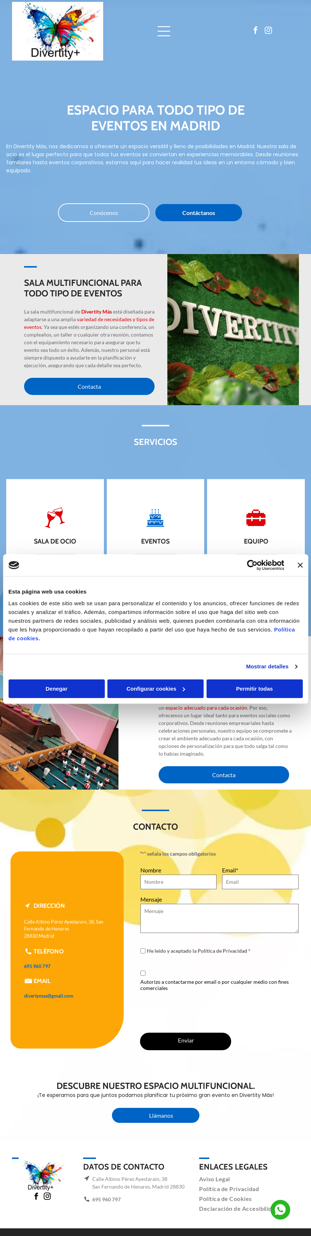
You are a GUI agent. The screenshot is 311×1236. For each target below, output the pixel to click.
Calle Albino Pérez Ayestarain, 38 (129, 1179)
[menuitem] (217, 1179)
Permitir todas (254, 689)
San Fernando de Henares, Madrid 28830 (138, 1186)
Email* (230, 870)
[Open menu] (164, 31)
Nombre (150, 870)
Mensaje (151, 899)
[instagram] (268, 31)
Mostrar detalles (267, 666)
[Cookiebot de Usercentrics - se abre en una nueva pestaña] (252, 565)
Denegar (56, 689)
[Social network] (280, 1210)
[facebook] (255, 31)
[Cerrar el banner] (300, 565)
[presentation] (195, 1011)
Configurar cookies (156, 689)
